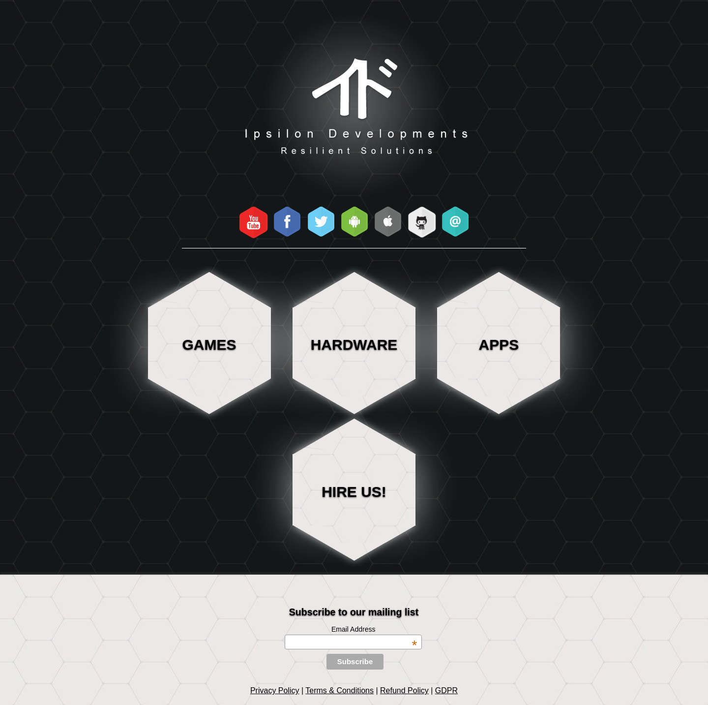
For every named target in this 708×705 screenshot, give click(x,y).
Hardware (354, 345)
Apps (499, 345)
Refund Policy (404, 690)
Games (209, 345)
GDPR (446, 690)
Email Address (374, 629)
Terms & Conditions (339, 690)
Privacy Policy (274, 690)
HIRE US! (354, 492)
